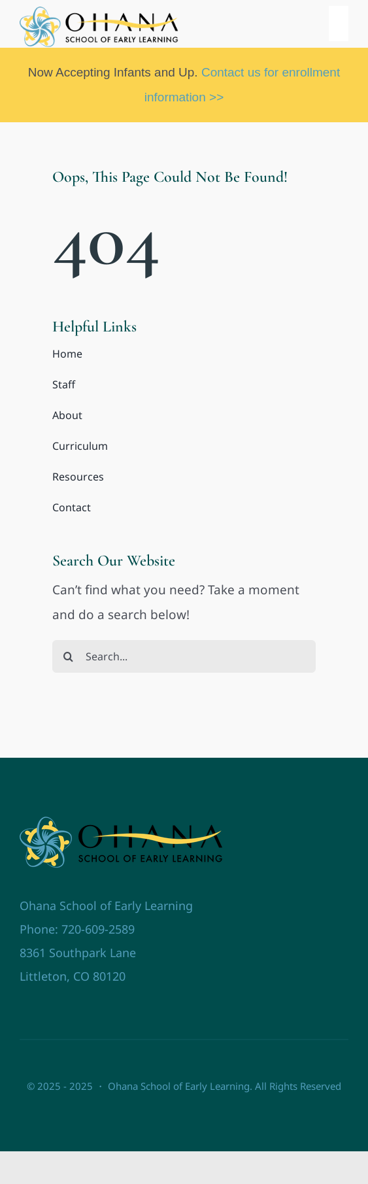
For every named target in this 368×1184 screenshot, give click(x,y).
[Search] (68, 656)
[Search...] (184, 656)
